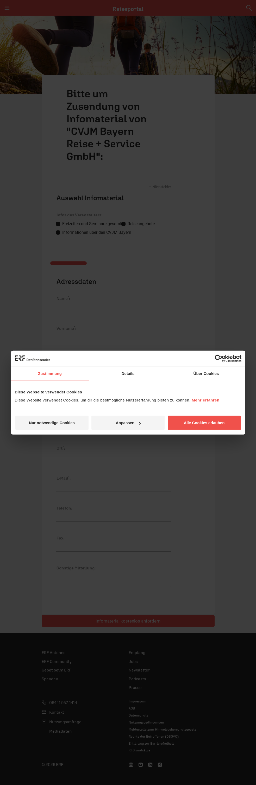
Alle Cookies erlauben (204, 422)
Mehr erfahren (206, 400)
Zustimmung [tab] (50, 373)
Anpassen (128, 422)
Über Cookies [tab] (206, 373)
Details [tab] (128, 373)
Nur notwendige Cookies (52, 422)
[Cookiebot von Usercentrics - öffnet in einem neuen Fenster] (218, 358)
